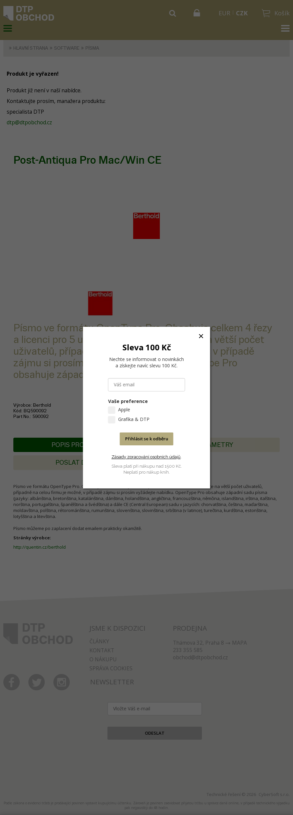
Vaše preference (128, 401)
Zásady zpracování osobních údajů (146, 456)
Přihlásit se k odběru (146, 439)
